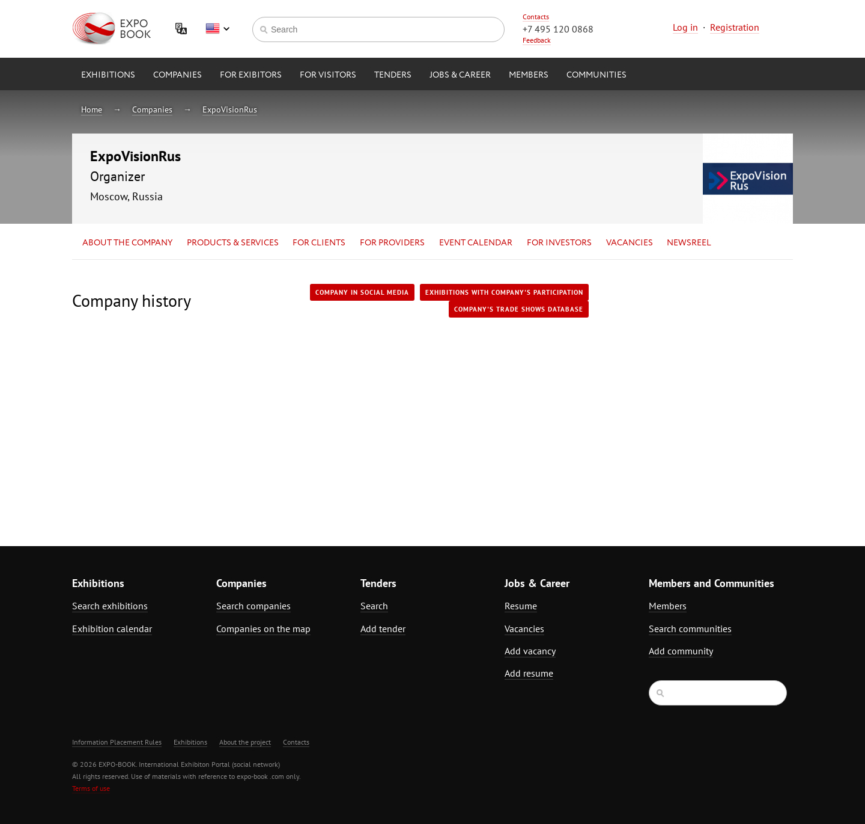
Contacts (536, 16)
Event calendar (475, 243)
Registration (734, 27)
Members (528, 75)
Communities (596, 75)
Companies (177, 75)
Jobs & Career (460, 75)
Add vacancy (530, 651)
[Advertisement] (688, 389)
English (217, 29)
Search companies (253, 606)
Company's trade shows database (518, 309)
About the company (127, 243)
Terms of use (91, 788)
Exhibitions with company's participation (504, 292)
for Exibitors (251, 75)
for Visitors (328, 75)
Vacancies (629, 243)
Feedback (537, 40)
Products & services (233, 243)
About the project (245, 741)
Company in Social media (362, 292)
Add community (681, 651)
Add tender (382, 629)
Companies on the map (263, 629)
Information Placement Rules (117, 741)
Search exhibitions (110, 606)
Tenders (392, 75)
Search (374, 606)
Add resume (529, 673)
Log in (685, 27)
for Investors (559, 243)
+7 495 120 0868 (558, 29)
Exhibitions (108, 75)
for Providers (392, 243)
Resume (521, 606)
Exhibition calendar (112, 629)
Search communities (690, 629)
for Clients (319, 243)
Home (91, 109)
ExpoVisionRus (229, 109)
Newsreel (689, 243)
